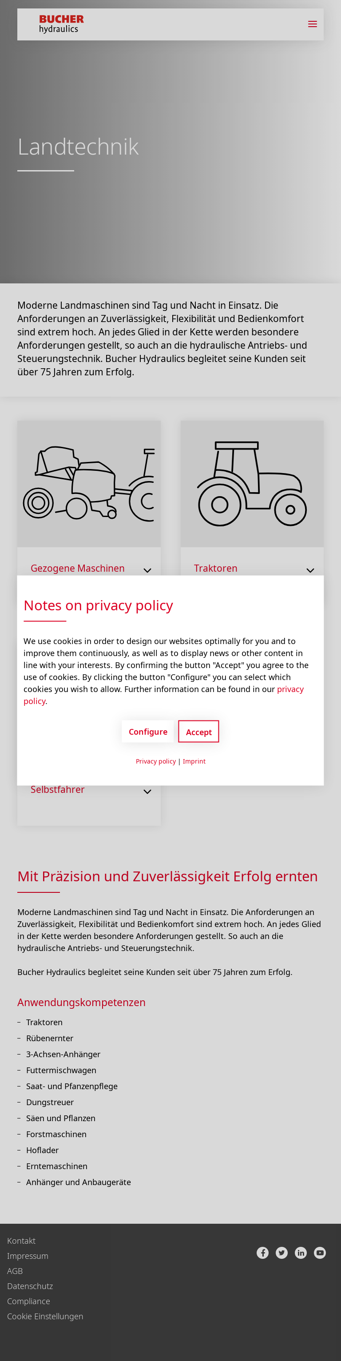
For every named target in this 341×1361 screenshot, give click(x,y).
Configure (148, 731)
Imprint (194, 761)
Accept (199, 732)
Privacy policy (156, 761)
